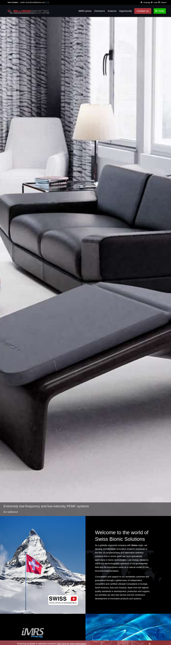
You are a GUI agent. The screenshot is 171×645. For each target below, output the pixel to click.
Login (155, 2)
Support (163, 2)
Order (159, 11)
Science (112, 11)
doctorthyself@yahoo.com (35, 2)
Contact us (143, 11)
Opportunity (125, 11)
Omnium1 (99, 11)
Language (146, 2)
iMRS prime (85, 11)
